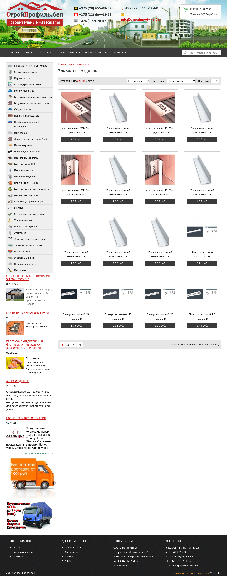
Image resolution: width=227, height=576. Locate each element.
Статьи (61, 52)
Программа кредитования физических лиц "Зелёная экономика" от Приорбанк (24, 344)
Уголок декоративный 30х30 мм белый (76, 254)
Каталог (29, 52)
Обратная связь (73, 547)
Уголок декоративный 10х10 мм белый (118, 130)
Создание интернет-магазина (191, 572)
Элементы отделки (79, 63)
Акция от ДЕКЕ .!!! (17, 381)
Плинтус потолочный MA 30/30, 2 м (76, 316)
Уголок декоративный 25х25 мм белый (202, 192)
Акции (68, 560)
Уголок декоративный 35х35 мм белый (118, 254)
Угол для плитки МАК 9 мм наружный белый (160, 130)
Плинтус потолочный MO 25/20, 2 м (118, 316)
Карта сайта (71, 551)
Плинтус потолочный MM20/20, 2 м (202, 254)
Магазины (45, 52)
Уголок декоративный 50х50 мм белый (160, 254)
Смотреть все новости (38, 453)
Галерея (75, 52)
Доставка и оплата (97, 52)
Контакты (120, 52)
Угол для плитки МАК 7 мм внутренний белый (76, 192)
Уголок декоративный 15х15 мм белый (202, 130)
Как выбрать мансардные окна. (27, 312)
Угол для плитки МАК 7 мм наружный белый (76, 130)
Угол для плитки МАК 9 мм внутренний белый (160, 192)
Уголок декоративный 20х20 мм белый (118, 192)
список (81, 80)
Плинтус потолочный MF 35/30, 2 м (202, 316)
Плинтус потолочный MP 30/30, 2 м (160, 316)
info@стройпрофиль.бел (141, 19)
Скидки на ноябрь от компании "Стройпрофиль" (28, 277)
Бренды (69, 556)
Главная (14, 52)
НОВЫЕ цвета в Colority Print (26, 418)
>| (80, 344)
